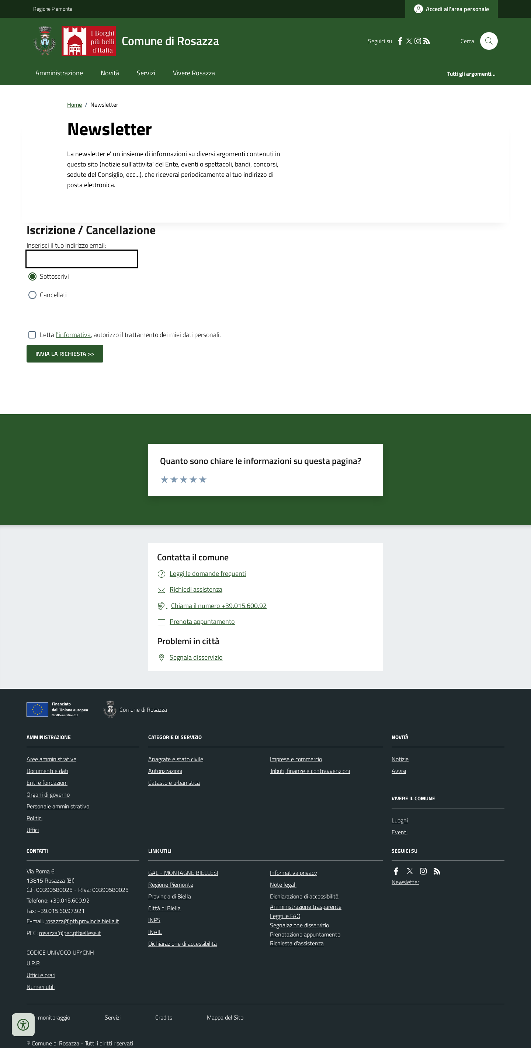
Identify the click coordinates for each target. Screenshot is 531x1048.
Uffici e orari (41, 974)
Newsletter (405, 881)
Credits (163, 1017)
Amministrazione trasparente (305, 906)
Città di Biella (164, 908)
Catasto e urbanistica (174, 782)
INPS (154, 919)
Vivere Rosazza (194, 73)
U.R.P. (33, 963)
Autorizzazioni (165, 770)
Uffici (33, 829)
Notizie (400, 759)
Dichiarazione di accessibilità (182, 943)
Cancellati (53, 295)
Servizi (146, 73)
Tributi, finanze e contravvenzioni (310, 770)
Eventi (399, 832)
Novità (110, 73)
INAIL (155, 931)
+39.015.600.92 (70, 900)
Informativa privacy (293, 872)
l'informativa (73, 335)
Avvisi (399, 770)
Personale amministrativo (58, 806)
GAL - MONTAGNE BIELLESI (183, 872)
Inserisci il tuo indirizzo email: (66, 245)
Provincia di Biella (169, 896)
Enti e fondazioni (47, 782)
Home (74, 104)
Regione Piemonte (52, 9)
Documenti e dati (47, 770)
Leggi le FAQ (285, 915)
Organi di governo (48, 794)
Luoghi (400, 820)
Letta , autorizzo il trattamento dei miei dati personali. (130, 335)
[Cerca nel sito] (486, 41)
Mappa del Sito (225, 1017)
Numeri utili (41, 986)
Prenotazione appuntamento (305, 934)
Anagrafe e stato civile (175, 759)
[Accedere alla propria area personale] (451, 9)
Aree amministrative (51, 759)
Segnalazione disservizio (299, 925)
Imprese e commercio (296, 759)
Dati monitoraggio (48, 1017)
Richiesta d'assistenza (297, 943)
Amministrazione (59, 73)
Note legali (283, 884)
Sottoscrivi (54, 276)
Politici (34, 818)
